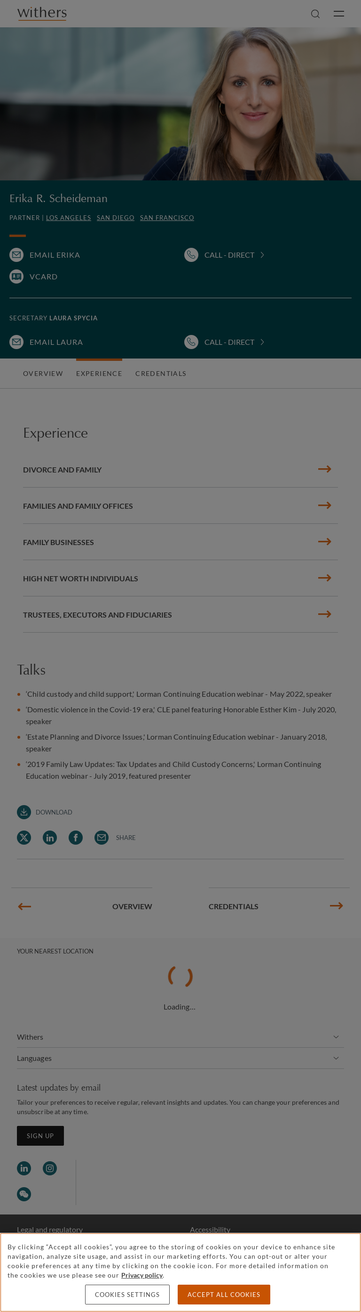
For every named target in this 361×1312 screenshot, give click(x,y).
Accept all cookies (224, 1294)
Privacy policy (142, 1275)
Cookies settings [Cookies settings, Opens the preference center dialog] (127, 1294)
